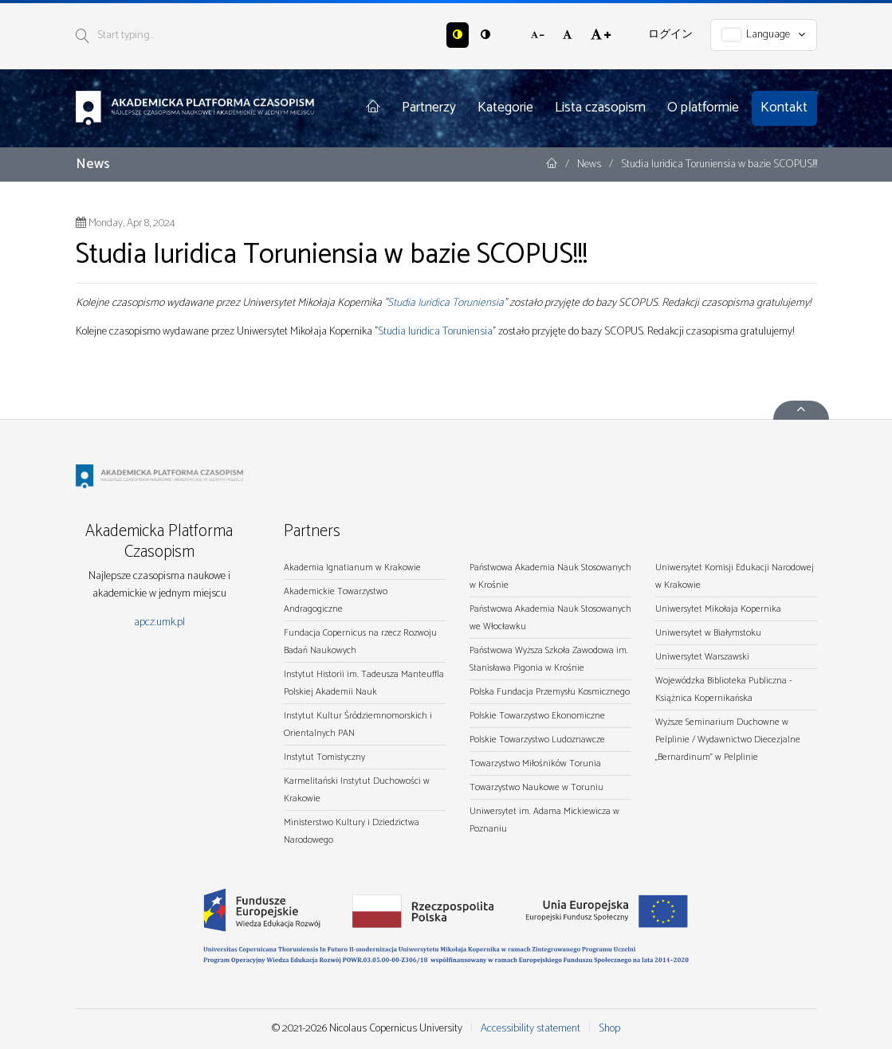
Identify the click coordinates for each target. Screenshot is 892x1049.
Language (763, 34)
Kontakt (784, 107)
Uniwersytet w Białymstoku (708, 632)
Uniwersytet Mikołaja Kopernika (718, 608)
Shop (609, 1029)
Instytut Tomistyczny (324, 757)
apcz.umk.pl (159, 622)
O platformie (703, 107)
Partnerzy (429, 107)
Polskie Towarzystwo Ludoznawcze (537, 739)
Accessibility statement (530, 1029)
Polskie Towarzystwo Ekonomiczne (537, 715)
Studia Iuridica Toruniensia (445, 303)
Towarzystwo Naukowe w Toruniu (536, 787)
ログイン (670, 34)
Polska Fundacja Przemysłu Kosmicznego (550, 691)
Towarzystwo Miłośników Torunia (535, 763)
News (590, 164)
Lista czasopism (600, 107)
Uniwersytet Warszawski (702, 656)
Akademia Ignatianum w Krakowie (352, 567)
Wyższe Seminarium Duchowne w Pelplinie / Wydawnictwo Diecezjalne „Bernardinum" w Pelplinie (727, 739)
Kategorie (505, 107)
